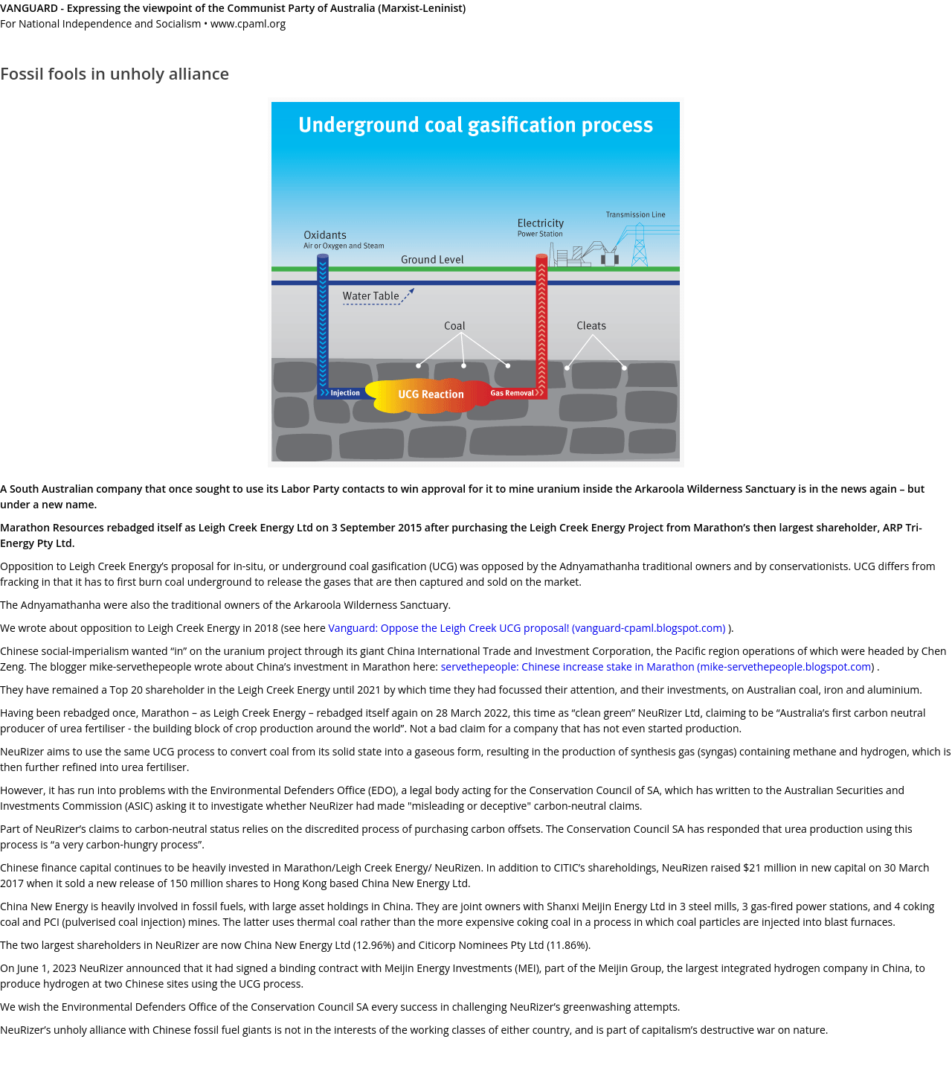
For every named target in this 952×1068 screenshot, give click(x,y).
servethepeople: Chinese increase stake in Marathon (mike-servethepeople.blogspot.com (656, 666)
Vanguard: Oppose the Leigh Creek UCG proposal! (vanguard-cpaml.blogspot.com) (527, 628)
